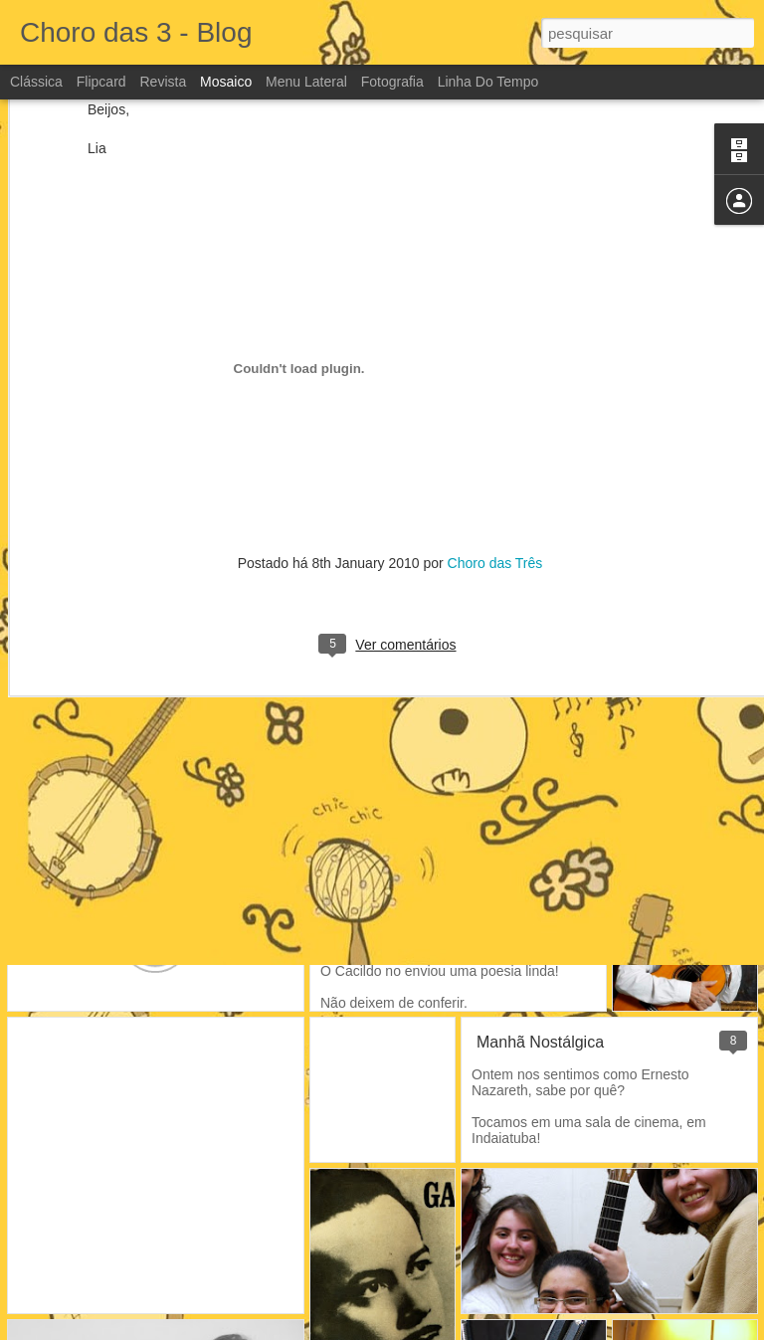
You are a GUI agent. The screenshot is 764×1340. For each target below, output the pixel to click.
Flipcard (101, 82)
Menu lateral (306, 82)
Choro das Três (495, 439)
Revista (162, 82)
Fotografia (392, 82)
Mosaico (226, 82)
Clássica (36, 82)
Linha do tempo (488, 82)
